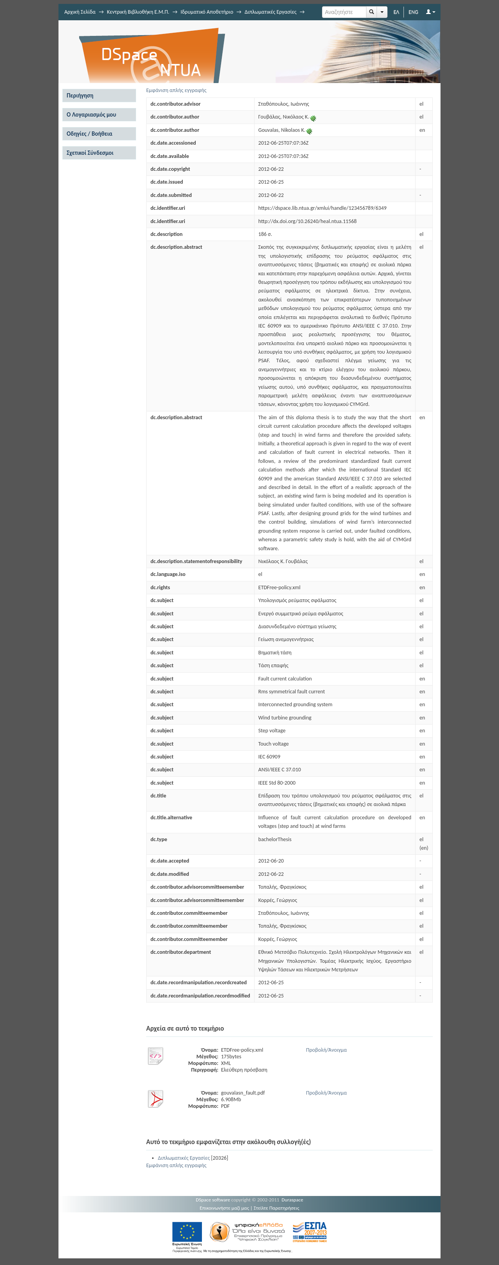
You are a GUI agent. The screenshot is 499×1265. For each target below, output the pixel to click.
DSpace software (213, 1200)
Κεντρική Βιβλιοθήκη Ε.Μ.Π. (138, 12)
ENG (413, 12)
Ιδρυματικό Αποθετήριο (206, 12)
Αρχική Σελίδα (80, 12)
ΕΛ (396, 12)
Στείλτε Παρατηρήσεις (276, 1208)
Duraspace (292, 1200)
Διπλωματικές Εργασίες (270, 12)
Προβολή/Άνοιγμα (326, 1050)
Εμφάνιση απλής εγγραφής (176, 90)
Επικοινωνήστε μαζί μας (224, 1208)
